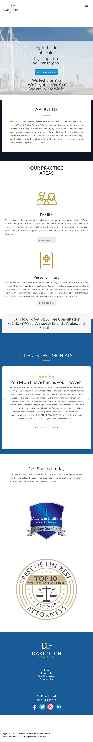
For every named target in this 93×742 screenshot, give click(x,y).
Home (46, 670)
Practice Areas (46, 676)
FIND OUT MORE (46, 240)
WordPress (41, 736)
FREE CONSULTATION (46, 72)
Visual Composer (26, 736)
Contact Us (46, 679)
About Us (46, 673)
